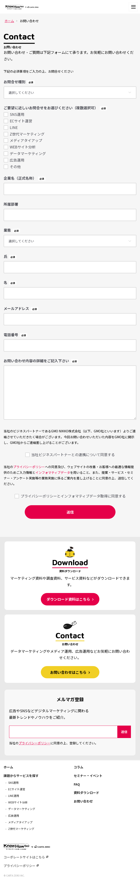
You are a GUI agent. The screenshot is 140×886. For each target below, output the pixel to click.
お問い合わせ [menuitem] (83, 801)
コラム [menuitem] (78, 767)
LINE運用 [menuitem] (13, 796)
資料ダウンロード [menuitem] (86, 792)
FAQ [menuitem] (77, 784)
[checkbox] (70, 140)
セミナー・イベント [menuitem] (88, 775)
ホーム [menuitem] (8, 767)
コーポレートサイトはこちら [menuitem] (24, 857)
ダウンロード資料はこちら (69, 599)
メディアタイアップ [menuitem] (20, 822)
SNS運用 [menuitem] (13, 782)
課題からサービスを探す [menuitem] (21, 775)
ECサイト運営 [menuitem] (16, 789)
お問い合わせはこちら (68, 672)
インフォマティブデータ (52, 472)
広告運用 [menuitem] (13, 815)
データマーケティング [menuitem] (21, 809)
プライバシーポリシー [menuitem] (19, 865)
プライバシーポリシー (29, 466)
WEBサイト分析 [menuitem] (18, 802)
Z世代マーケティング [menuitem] (21, 829)
